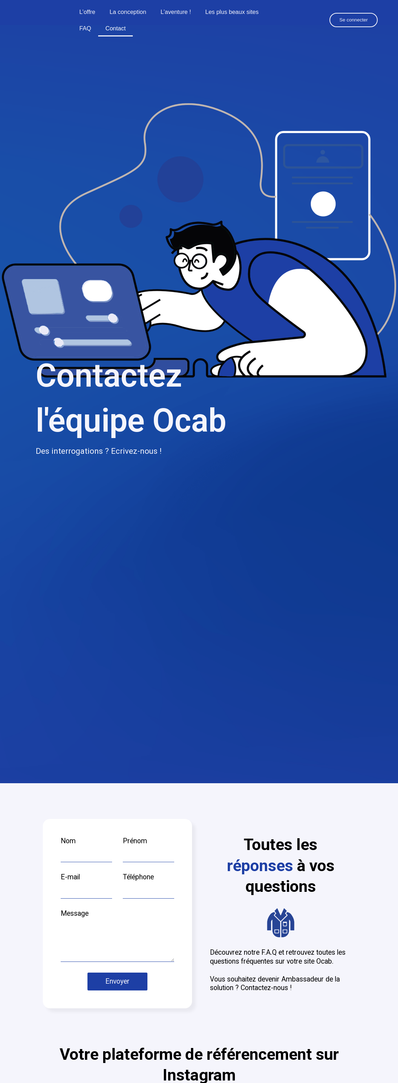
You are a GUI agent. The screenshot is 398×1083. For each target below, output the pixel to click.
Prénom (135, 841)
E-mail (70, 877)
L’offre (87, 12)
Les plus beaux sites (232, 12)
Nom (68, 841)
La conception (128, 12)
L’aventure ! (176, 12)
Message (75, 913)
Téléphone (138, 877)
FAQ (85, 28)
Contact (115, 28)
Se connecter (353, 20)
